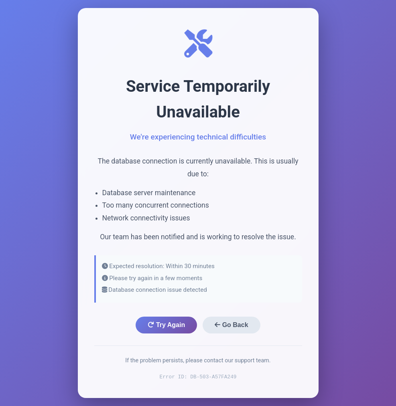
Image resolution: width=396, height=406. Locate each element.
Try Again (166, 324)
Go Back (231, 324)
